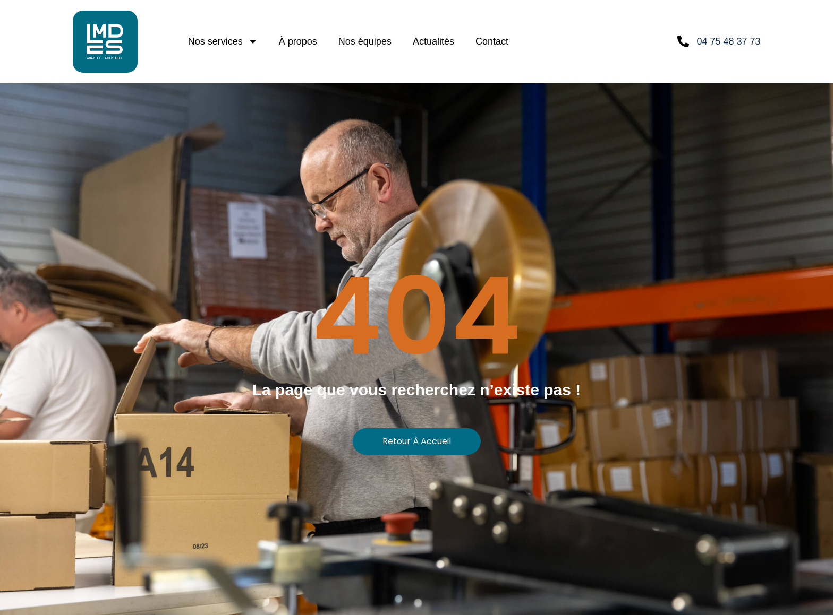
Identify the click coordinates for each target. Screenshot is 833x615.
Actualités (433, 41)
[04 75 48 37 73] (683, 41)
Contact (491, 41)
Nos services (223, 41)
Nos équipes (365, 41)
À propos (298, 41)
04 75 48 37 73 (728, 41)
